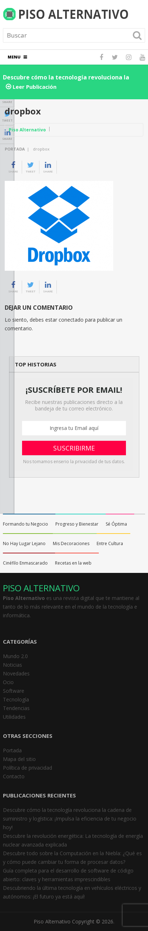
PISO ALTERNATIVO (41, 588)
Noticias (12, 664)
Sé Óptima (116, 524)
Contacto (14, 776)
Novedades (16, 673)
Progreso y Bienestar (76, 524)
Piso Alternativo (27, 130)
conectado (71, 319)
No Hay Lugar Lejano (24, 543)
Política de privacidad (27, 767)
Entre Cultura (110, 543)
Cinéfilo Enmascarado (25, 563)
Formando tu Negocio (25, 524)
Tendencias (16, 708)
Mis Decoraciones (71, 543)
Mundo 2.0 (15, 656)
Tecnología (16, 699)
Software (13, 690)
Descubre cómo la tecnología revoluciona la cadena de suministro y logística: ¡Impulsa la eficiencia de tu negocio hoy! (69, 818)
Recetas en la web (73, 563)
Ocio (8, 682)
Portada (15, 149)
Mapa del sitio (19, 759)
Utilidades (14, 716)
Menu (14, 57)
